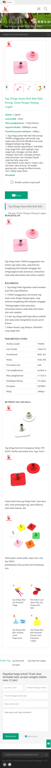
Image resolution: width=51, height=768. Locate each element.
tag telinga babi (18, 661)
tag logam (16, 665)
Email (16, 194)
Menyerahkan (10, 736)
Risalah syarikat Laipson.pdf (25, 182)
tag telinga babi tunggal (37, 661)
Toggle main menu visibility (39, 7)
